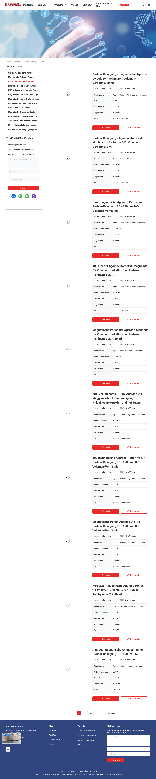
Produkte (18, 62)
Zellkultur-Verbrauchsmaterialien (22, 121)
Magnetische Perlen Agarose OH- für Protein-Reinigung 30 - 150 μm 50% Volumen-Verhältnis (116, 526)
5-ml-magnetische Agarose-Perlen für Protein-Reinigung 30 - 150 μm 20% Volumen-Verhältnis (117, 206)
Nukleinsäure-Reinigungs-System (22, 129)
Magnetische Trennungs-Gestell (22, 112)
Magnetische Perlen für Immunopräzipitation (23, 94)
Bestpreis (106, 127)
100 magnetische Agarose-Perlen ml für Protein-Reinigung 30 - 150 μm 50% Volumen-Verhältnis (118, 462)
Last (100, 713)
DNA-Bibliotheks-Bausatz (19, 108)
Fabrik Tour (52, 735)
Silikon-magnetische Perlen (20, 73)
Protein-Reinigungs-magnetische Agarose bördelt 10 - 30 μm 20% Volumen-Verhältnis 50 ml (119, 79)
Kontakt (23, 188)
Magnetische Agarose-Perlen (22, 81)
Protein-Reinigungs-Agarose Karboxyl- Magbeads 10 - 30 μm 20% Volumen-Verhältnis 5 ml (117, 142)
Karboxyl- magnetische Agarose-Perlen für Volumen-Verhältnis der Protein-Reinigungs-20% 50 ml (118, 590)
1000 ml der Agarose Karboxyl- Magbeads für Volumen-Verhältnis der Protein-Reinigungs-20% (119, 270)
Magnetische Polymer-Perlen (21, 77)
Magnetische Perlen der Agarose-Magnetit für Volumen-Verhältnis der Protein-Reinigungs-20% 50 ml (120, 334)
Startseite (9, 62)
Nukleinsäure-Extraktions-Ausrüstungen (23, 103)
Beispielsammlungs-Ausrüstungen (23, 116)
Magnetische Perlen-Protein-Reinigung (23, 99)
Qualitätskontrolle (54, 739)
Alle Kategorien (83, 745)
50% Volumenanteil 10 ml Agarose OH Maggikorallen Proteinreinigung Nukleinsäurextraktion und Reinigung (117, 398)
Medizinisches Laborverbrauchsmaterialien (23, 125)
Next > (91, 713)
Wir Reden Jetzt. (134, 127)
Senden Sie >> (115, 760)
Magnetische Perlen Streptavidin (22, 86)
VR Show (87, 5)
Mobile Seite (72, 771)
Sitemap (60, 771)
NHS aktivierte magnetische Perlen (23, 90)
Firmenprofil (53, 730)
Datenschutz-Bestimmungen (89, 771)
